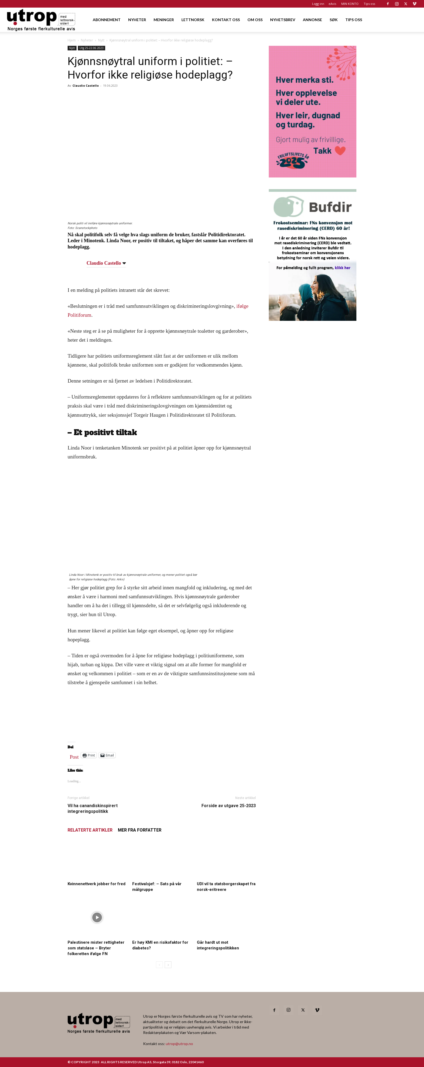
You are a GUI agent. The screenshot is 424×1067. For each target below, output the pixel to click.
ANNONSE (312, 19)
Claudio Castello (85, 85)
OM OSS (255, 19)
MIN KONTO (350, 4)
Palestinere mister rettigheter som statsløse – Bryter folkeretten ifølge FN (96, 948)
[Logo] (41, 19)
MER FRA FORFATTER (139, 830)
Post (74, 755)
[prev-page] (159, 964)
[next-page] (168, 964)
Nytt (101, 40)
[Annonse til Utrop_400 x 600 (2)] (312, 176)
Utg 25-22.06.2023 (92, 48)
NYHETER (137, 19)
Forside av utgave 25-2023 (228, 805)
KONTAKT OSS (226, 19)
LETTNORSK (192, 19)
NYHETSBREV (282, 19)
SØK (334, 19)
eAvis (332, 4)
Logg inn (318, 4)
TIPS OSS (353, 19)
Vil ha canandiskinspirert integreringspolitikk (93, 808)
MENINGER (164, 19)
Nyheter (87, 40)
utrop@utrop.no (179, 1043)
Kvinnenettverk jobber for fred (96, 883)
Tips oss (369, 4)
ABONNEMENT (107, 19)
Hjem (72, 40)
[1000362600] (312, 319)
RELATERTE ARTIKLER (90, 830)
